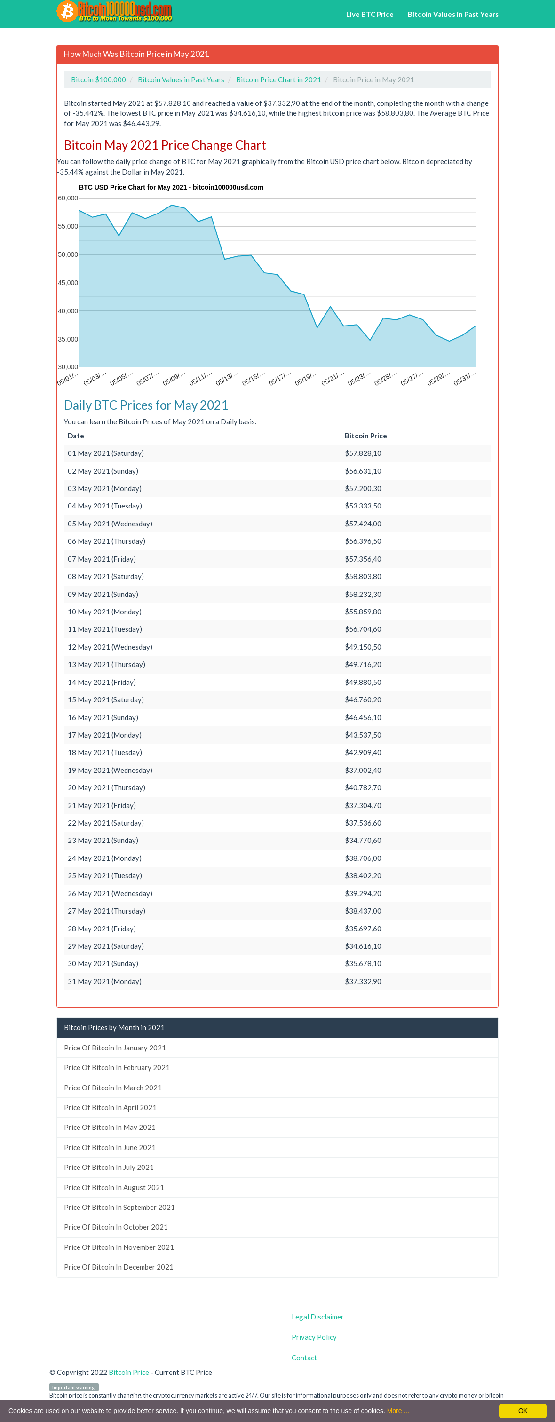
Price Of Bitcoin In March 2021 (113, 1087)
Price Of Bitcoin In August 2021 (114, 1187)
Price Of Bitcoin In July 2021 (109, 1167)
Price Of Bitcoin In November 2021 (119, 1247)
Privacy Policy (314, 1337)
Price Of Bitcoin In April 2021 (110, 1107)
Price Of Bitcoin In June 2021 (110, 1147)
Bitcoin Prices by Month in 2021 (114, 1027)
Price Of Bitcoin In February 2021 (117, 1067)
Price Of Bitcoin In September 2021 (119, 1207)
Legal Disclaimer (318, 1316)
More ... (398, 1410)
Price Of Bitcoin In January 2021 (115, 1047)
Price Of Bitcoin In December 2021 (119, 1267)
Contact (304, 1357)
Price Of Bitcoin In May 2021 (110, 1127)
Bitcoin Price (129, 1372)
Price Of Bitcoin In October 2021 (116, 1227)
